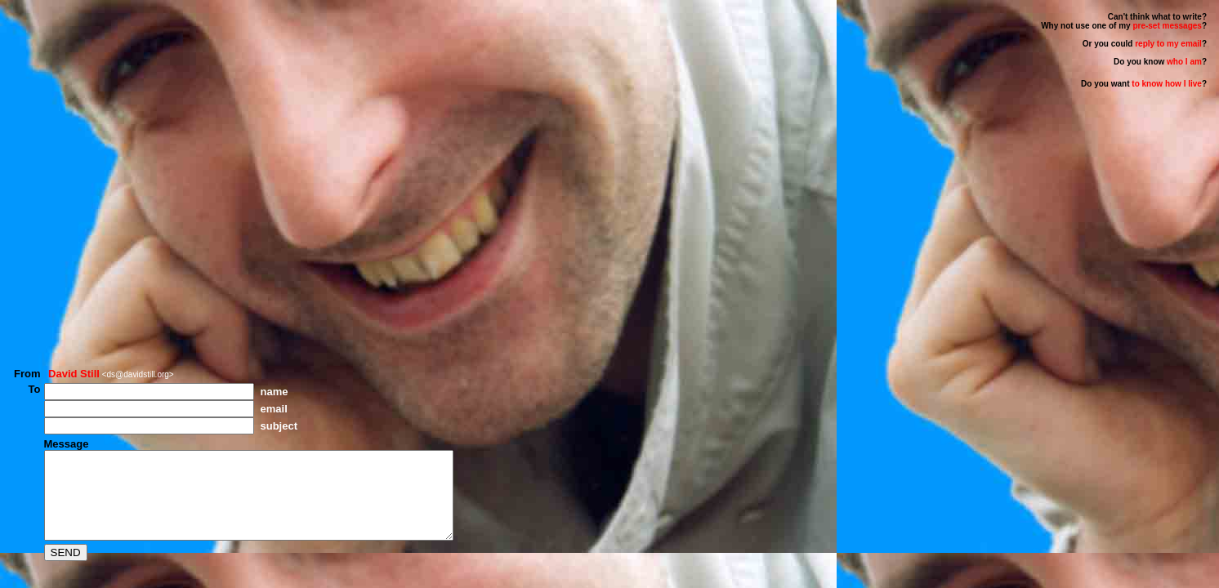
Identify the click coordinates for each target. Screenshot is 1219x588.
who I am (1184, 61)
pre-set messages (1167, 25)
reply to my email (1168, 43)
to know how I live (1166, 83)
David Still (74, 356)
